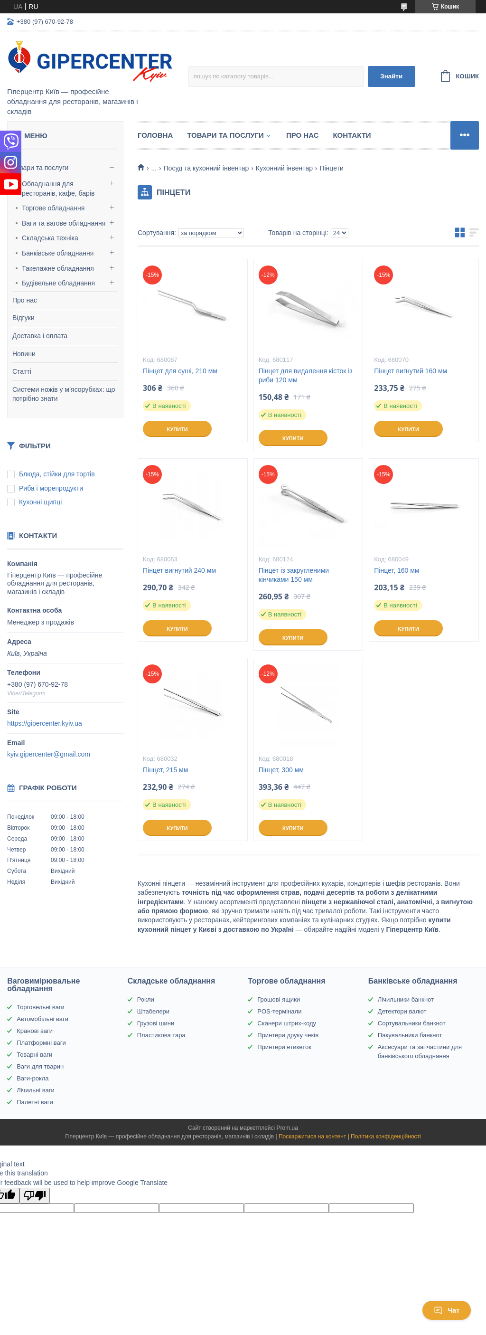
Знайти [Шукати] (391, 76)
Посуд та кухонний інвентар (206, 168)
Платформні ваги (41, 1042)
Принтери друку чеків (287, 1035)
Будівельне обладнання (58, 283)
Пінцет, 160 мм (396, 570)
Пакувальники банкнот (410, 1035)
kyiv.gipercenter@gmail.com (48, 754)
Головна (155, 135)
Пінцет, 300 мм (281, 770)
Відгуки (23, 318)
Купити (177, 429)
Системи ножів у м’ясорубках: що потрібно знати (63, 394)
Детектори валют (402, 1011)
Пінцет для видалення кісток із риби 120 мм (306, 375)
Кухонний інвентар (284, 168)
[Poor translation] (34, 1195)
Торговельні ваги (41, 1007)
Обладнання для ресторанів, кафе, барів (58, 188)
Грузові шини (155, 1023)
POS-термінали (279, 1011)
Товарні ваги (34, 1054)
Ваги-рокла (32, 1078)
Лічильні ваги (36, 1090)
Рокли (145, 999)
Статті (21, 371)
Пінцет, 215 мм (165, 770)
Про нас (24, 300)
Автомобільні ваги (42, 1019)
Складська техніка (50, 238)
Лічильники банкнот (406, 999)
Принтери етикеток (284, 1047)
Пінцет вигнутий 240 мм (179, 570)
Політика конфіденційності (386, 1136)
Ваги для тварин (40, 1066)
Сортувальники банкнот (412, 1023)
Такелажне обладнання (58, 268)
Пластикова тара (161, 1035)
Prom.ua (287, 1128)
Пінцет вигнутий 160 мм (410, 371)
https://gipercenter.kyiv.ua (44, 723)
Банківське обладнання (57, 253)
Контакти (352, 135)
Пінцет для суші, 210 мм (180, 371)
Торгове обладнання (53, 208)
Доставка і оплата (39, 336)
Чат (446, 1310)
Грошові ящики (278, 999)
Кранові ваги (35, 1030)
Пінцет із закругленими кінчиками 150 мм (294, 575)
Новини (24, 354)
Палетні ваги (35, 1102)
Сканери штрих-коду (286, 1023)
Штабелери (153, 1011)
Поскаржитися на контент (312, 1136)
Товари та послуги (40, 167)
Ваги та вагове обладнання (63, 223)
